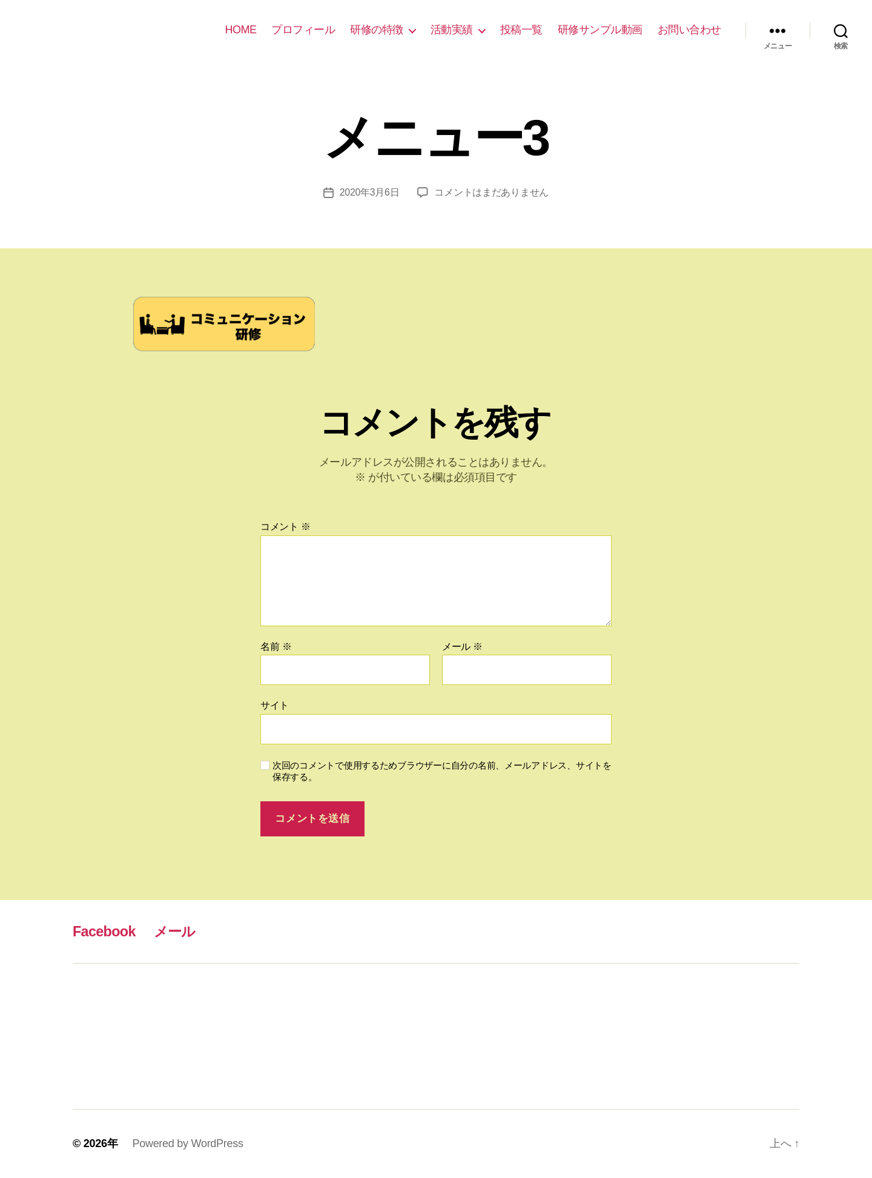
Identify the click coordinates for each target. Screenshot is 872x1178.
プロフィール (303, 30)
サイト (274, 705)
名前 (275, 646)
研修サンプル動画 (600, 30)
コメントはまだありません (492, 192)
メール (462, 646)
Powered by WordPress (187, 1143)
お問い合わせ (689, 30)
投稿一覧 (521, 30)
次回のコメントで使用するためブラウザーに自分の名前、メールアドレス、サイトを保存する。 (442, 771)
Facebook (105, 931)
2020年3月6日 (370, 192)
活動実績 (452, 30)
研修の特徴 (376, 30)
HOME (240, 30)
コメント (285, 526)
